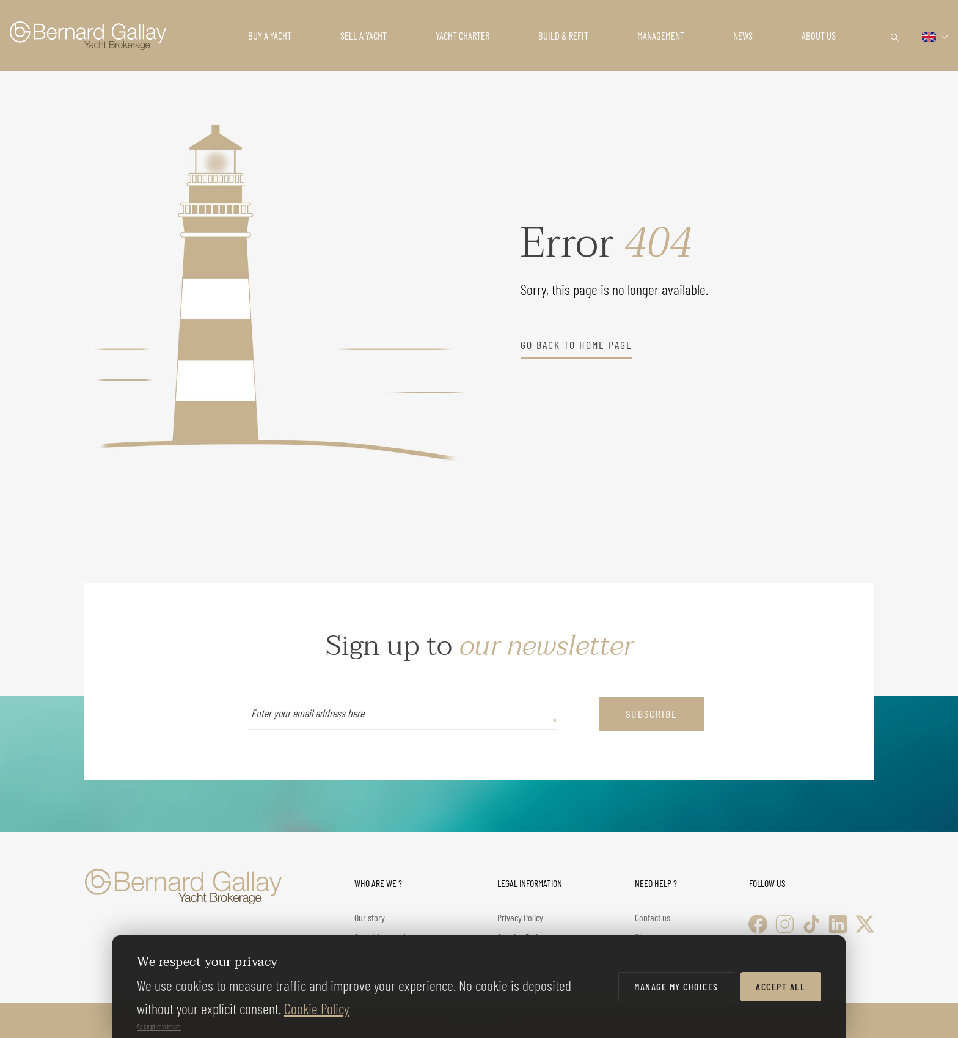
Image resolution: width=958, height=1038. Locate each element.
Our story (369, 917)
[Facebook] (758, 924)
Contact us (652, 917)
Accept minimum (159, 1026)
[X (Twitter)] (865, 924)
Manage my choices (676, 986)
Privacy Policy (520, 917)
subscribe (652, 713)
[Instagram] (784, 924)
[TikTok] (811, 924)
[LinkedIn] (838, 924)
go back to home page (576, 344)
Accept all (780, 986)
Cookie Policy (316, 1008)
